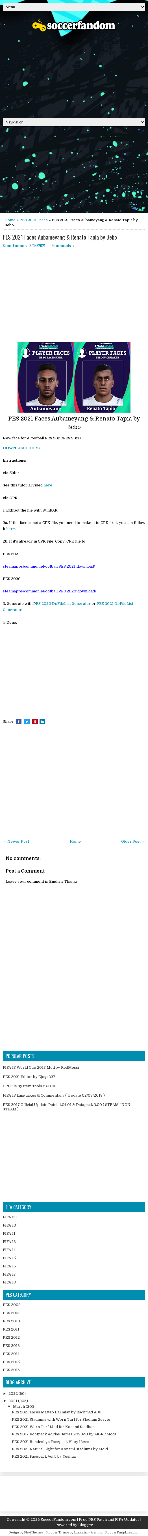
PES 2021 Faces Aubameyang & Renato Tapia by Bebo (60, 237)
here (47, 485)
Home (10, 220)
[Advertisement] (74, 73)
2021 (13, 1401)
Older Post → (133, 841)
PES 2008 (12, 1305)
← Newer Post (16, 841)
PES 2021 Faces (33, 220)
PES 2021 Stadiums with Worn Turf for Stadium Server (61, 1419)
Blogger (85, 1525)
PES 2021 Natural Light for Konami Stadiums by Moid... (61, 1449)
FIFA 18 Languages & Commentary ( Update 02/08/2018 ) (54, 1095)
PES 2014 (11, 1354)
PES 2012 (11, 1337)
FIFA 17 (9, 1274)
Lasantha (81, 1532)
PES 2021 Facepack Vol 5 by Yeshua (44, 1456)
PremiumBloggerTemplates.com (115, 1532)
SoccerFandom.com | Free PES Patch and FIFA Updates (90, 1519)
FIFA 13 (9, 1242)
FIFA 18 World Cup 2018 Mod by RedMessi (41, 1067)
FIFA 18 (9, 1282)
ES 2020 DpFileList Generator (63, 603)
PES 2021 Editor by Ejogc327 (29, 1077)
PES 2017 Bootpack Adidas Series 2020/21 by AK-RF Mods (64, 1434)
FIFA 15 (9, 1258)
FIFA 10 (9, 1225)
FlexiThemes (33, 1532)
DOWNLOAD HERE (21, 448)
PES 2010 (11, 1321)
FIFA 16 (9, 1266)
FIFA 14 (9, 1250)
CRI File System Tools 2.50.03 (29, 1086)
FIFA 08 (10, 1217)
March (19, 1406)
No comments (61, 245)
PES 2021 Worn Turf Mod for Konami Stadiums (54, 1427)
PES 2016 (11, 1370)
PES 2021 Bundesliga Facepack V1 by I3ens (50, 1442)
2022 (13, 1393)
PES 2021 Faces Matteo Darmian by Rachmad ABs (56, 1412)
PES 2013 (11, 1346)
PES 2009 (12, 1313)
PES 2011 (11, 1329)
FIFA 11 (9, 1233)
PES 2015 (11, 1362)
